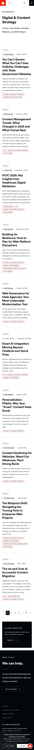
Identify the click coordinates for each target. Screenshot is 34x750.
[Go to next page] (30, 613)
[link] (13, 94)
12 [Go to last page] (26, 613)
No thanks (10, 746)
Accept (22, 746)
